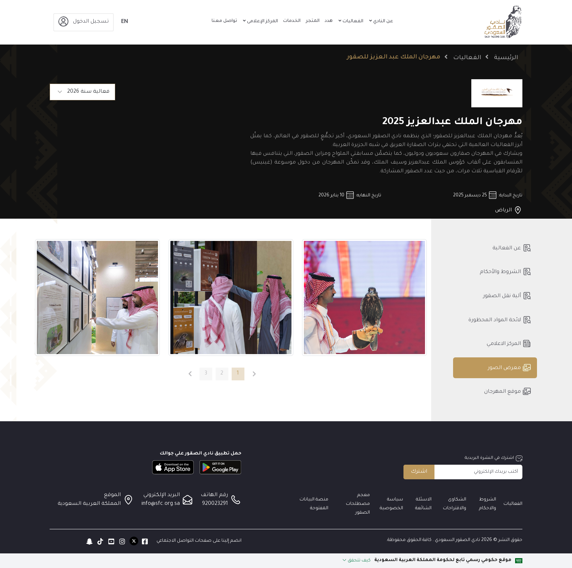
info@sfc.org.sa (161, 504)
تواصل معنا (224, 21)
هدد (329, 21)
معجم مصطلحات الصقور (358, 504)
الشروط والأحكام (505, 271)
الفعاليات (467, 58)
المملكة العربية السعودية (89, 504)
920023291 (215, 504)
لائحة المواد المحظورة (499, 319)
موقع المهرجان (507, 391)
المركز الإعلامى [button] (262, 21)
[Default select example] (82, 92)
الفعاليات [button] (352, 21)
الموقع (112, 495)
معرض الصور (509, 367)
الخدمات (292, 21)
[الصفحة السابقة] (254, 374)
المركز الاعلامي (509, 343)
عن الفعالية (511, 247)
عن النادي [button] (382, 21)
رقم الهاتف (214, 495)
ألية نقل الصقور (507, 295)
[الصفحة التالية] (189, 374)
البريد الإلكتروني (161, 495)
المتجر (313, 21)
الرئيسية (506, 58)
